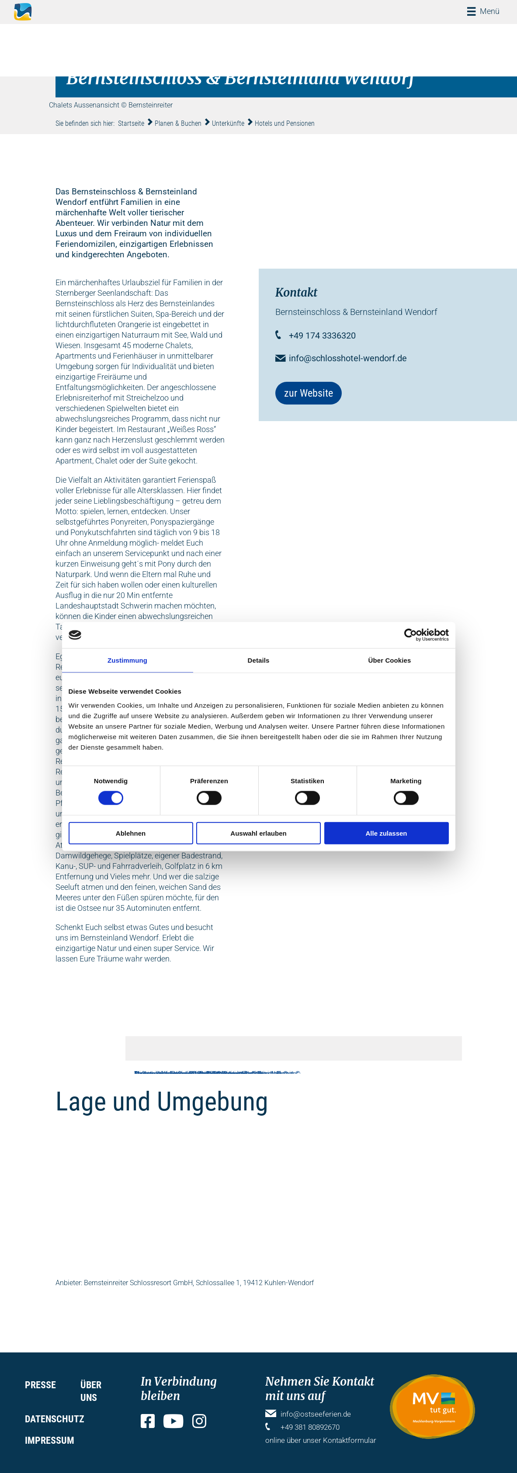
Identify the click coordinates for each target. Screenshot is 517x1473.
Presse (40, 1385)
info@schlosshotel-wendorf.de (348, 358)
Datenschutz (54, 1419)
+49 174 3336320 (322, 335)
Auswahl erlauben (258, 833)
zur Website (308, 393)
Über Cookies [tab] (389, 660)
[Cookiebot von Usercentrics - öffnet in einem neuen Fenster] (410, 635)
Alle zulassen (386, 833)
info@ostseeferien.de (316, 1414)
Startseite (131, 123)
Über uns (90, 1391)
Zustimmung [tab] (127, 660)
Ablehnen (131, 833)
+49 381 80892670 (310, 1427)
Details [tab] (259, 660)
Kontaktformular (349, 1440)
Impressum (49, 1440)
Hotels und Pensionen (285, 123)
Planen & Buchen (178, 123)
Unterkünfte (228, 123)
